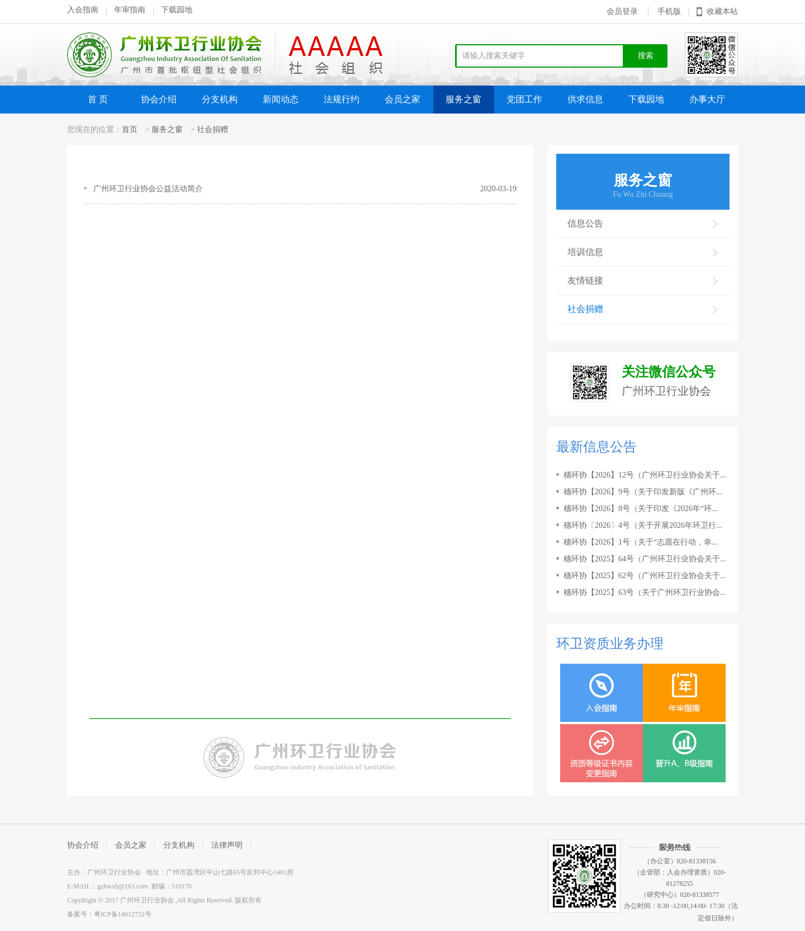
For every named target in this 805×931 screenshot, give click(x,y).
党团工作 (524, 99)
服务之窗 (463, 99)
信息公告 (642, 223)
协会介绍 (159, 99)
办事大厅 (707, 99)
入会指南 (82, 10)
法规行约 (341, 99)
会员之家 (402, 99)
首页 (130, 129)
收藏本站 (722, 11)
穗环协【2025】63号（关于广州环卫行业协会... (645, 592)
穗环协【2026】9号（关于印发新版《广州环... (643, 492)
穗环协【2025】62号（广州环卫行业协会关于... (645, 575)
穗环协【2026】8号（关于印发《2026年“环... (641, 508)
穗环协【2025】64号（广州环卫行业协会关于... (645, 559)
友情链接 (642, 280)
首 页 (98, 99)
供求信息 (585, 99)
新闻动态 (281, 99)
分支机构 (220, 99)
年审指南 (129, 10)
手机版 (669, 11)
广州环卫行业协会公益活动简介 (148, 189)
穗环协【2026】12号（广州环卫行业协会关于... (645, 475)
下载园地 (176, 10)
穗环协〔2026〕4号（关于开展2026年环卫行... (643, 525)
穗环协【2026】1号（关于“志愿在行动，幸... (641, 542)
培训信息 (642, 252)
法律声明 (227, 845)
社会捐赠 (212, 129)
